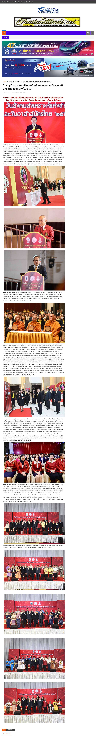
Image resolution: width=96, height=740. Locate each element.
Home (4, 81)
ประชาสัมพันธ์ (10, 81)
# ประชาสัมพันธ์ (10, 729)
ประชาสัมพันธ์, (23, 92)
